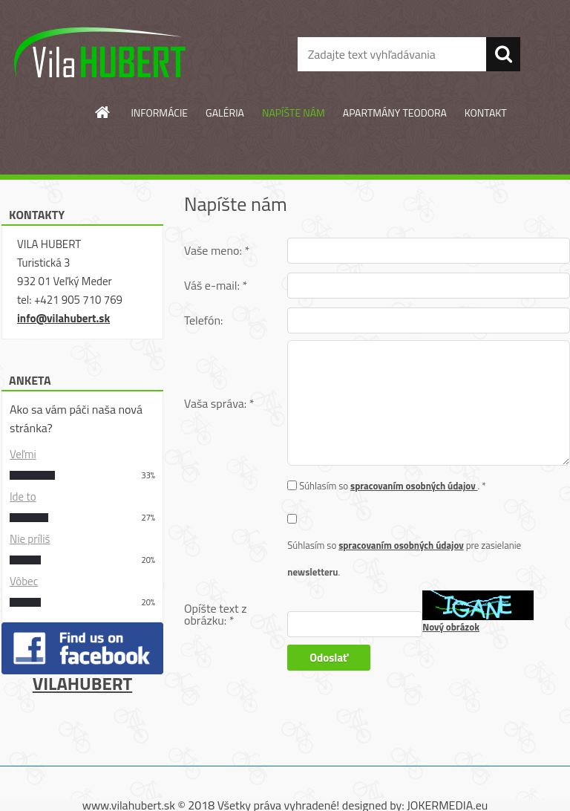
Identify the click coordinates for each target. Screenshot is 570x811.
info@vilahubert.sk (63, 318)
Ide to (23, 496)
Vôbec (24, 581)
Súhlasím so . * (392, 485)
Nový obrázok (450, 626)
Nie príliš (30, 538)
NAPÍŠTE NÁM (293, 112)
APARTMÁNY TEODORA (395, 112)
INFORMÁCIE (159, 112)
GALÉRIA (225, 112)
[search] (503, 54)
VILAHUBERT (82, 683)
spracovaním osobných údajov (414, 485)
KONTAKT (486, 112)
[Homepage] (103, 112)
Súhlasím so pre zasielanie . (404, 558)
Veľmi (23, 454)
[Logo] (102, 55)
